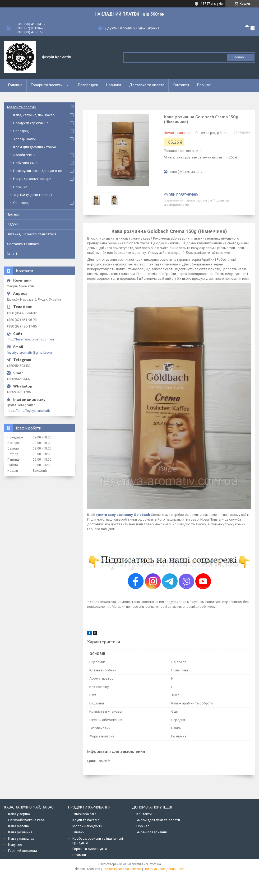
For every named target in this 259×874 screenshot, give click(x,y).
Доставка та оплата (146, 85)
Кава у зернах (19, 814)
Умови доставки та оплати (158, 820)
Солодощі (21, 131)
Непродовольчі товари (32, 179)
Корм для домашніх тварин (35, 147)
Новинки (113, 85)
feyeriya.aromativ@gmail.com (29, 352)
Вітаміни (79, 855)
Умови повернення (151, 832)
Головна (15, 85)
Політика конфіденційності (164, 869)
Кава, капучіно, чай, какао (34, 115)
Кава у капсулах (21, 838)
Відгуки (12, 224)
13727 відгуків (212, 4)
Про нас (204, 85)
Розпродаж (88, 85)
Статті (12, 254)
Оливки (78, 832)
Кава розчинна (20, 832)
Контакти (181, 85)
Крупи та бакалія (85, 820)
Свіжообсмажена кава (26, 820)
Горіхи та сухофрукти (89, 849)
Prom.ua (155, 864)
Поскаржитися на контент (122, 869)
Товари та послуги (47, 85)
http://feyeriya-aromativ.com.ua (30, 339)
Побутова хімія (25, 163)
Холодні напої (24, 139)
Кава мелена (18, 826)
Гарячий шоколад (22, 851)
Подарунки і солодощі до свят (38, 171)
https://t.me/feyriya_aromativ (28, 411)
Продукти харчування (30, 123)
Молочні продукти (87, 826)
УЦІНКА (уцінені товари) (32, 195)
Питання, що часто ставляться (32, 234)
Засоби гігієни (24, 155)
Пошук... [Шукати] (240, 57)
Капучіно (15, 845)
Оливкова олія (84, 814)
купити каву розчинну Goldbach (122, 515)
